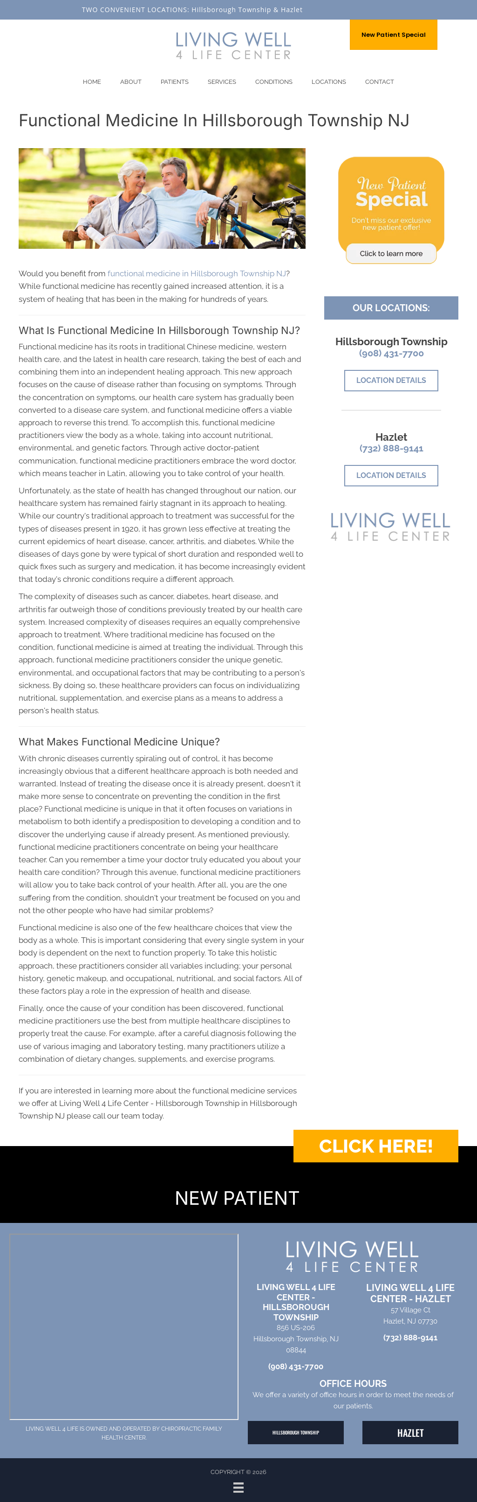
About (131, 81)
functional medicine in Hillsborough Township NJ (197, 273)
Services (222, 81)
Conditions (274, 81)
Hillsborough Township (231, 9)
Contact (379, 81)
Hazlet (292, 9)
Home (92, 81)
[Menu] (238, 1487)
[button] (375, 1146)
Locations (329, 81)
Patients (175, 81)
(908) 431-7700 (391, 353)
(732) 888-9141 (391, 448)
